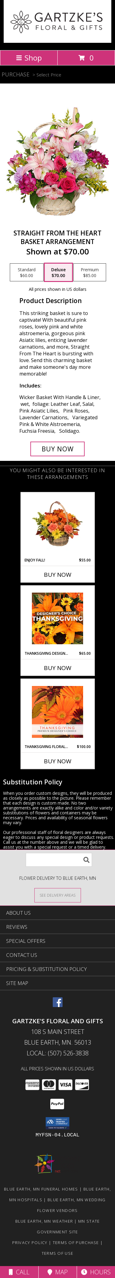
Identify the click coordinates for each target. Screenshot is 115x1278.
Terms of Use (58, 1253)
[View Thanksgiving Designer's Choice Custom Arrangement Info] (57, 618)
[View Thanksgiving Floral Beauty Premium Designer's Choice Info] (57, 712)
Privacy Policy (30, 1242)
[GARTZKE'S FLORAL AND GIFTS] (57, 41)
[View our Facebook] (58, 1005)
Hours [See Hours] (96, 1272)
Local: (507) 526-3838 (58, 1053)
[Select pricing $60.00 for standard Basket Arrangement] (26, 272)
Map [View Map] (58, 1272)
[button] (57, 1123)
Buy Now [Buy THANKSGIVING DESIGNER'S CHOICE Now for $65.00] (57, 668)
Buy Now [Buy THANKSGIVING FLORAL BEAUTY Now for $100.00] (57, 761)
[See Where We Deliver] (57, 895)
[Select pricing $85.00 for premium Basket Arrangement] (90, 272)
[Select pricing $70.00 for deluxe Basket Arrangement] (58, 272)
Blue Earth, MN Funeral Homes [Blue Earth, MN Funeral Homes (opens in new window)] (41, 1189)
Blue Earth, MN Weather (44, 1221)
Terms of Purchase (76, 1242)
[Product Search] (59, 860)
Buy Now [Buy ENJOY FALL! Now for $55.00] (57, 575)
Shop (29, 58)
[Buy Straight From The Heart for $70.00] (57, 449)
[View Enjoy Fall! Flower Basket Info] (57, 525)
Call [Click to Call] (19, 1272)
